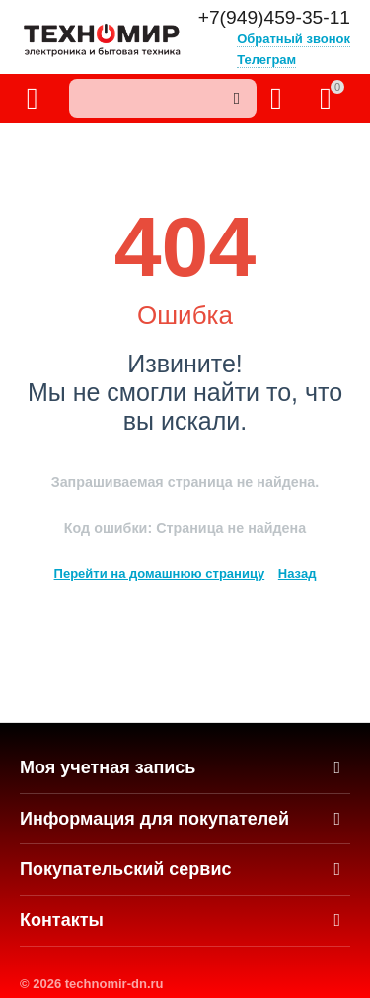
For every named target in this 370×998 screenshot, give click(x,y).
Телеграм (266, 59)
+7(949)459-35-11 (274, 18)
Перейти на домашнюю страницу (159, 573)
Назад (297, 573)
